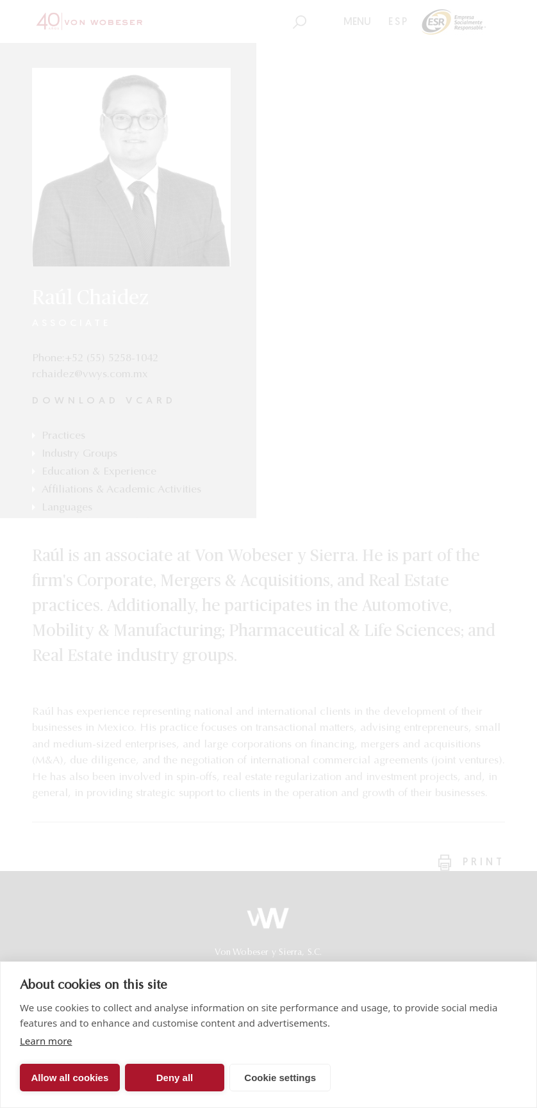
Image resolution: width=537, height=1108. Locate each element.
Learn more (46, 1040)
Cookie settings (280, 1077)
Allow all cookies (69, 1077)
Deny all (175, 1077)
